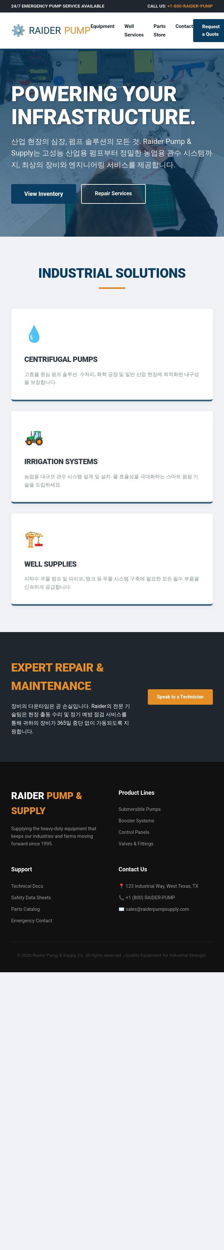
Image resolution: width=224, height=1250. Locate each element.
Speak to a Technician (180, 697)
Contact (184, 26)
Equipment (103, 26)
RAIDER (51, 30)
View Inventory (43, 194)
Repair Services (113, 193)
